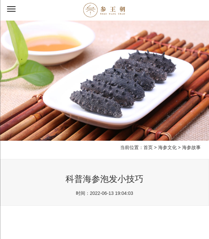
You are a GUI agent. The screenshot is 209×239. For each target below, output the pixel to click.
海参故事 (191, 147)
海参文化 (167, 147)
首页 (148, 147)
